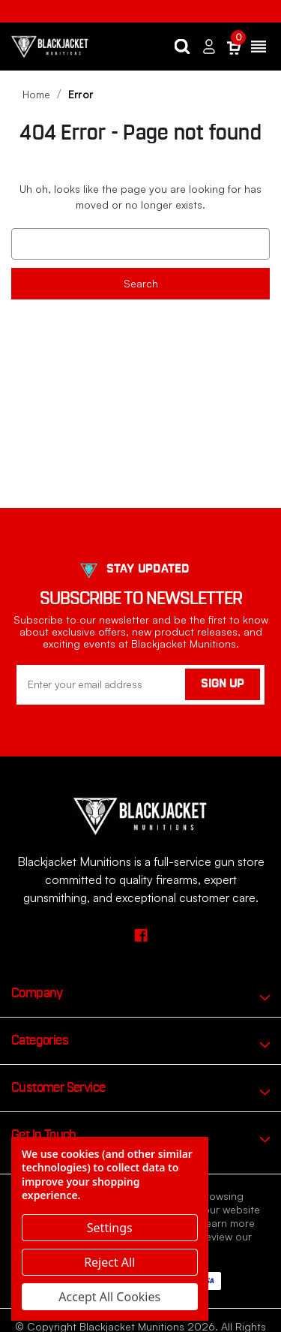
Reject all (109, 1262)
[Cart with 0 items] (234, 47)
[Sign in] (209, 47)
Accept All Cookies (109, 1296)
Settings (110, 1227)
